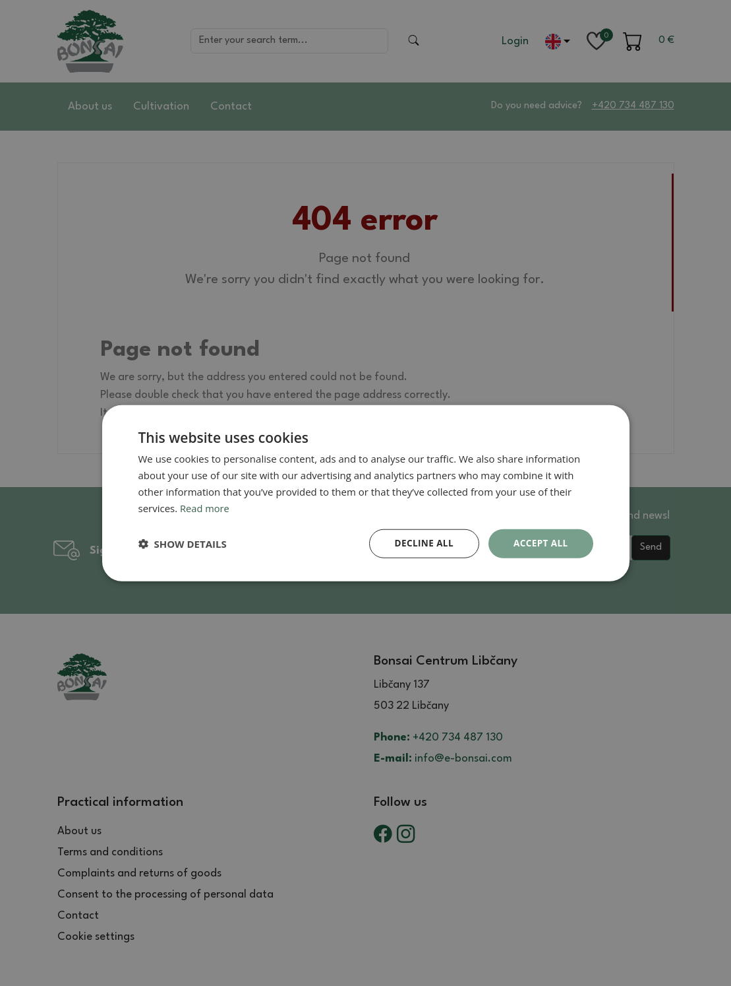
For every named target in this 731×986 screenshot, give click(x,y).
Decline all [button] (421, 543)
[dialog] (365, 493)
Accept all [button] (540, 543)
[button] (182, 544)
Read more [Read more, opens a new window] (205, 507)
